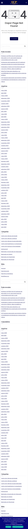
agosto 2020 (4, 216)
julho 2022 (4, 172)
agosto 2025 (4, 109)
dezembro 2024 (5, 122)
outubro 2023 (4, 145)
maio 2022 (4, 177)
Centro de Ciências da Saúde (9, 236)
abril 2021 (3, 198)
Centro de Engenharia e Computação (11, 244)
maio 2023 (4, 156)
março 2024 (4, 137)
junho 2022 (4, 174)
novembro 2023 (5, 143)
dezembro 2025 (5, 98)
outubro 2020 (4, 211)
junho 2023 (4, 153)
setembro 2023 (5, 148)
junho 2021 (4, 193)
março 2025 (4, 119)
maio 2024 (4, 135)
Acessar (3, 268)
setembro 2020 (5, 214)
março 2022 (4, 179)
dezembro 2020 (5, 206)
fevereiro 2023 (5, 161)
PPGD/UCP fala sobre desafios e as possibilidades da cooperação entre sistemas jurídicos (13, 73)
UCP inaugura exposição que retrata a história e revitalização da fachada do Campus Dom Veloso (13, 79)
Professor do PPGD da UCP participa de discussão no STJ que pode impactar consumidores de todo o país (11, 58)
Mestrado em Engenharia (8, 257)
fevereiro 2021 (5, 203)
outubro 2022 (4, 166)
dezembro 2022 (5, 164)
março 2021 (4, 201)
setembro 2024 (5, 127)
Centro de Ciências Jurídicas (9, 238)
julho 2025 (4, 111)
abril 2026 (3, 93)
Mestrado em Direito (6, 254)
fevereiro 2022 (5, 182)
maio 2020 (4, 224)
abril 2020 (3, 227)
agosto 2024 (4, 130)
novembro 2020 (5, 208)
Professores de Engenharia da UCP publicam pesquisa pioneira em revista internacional (13, 63)
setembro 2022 (5, 169)
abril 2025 (3, 116)
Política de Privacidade (18, 526)
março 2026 (4, 95)
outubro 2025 (4, 103)
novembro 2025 (5, 101)
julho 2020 (4, 219)
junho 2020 (4, 222)
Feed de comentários (7, 273)
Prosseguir (8, 526)
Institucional (4, 249)
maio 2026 (4, 90)
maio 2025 (4, 114)
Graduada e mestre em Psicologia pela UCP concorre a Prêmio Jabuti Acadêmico (13, 67)
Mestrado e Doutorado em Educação (11, 251)
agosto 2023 (4, 151)
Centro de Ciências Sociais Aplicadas (11, 241)
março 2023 (4, 158)
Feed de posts (5, 271)
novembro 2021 (5, 187)
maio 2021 (3, 195)
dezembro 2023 (5, 140)
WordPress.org (5, 276)
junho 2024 (4, 132)
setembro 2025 (5, 106)
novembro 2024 (5, 124)
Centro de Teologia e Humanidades (11, 246)
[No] (26, 523)
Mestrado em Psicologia (7, 259)
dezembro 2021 (5, 185)
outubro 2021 (4, 190)
